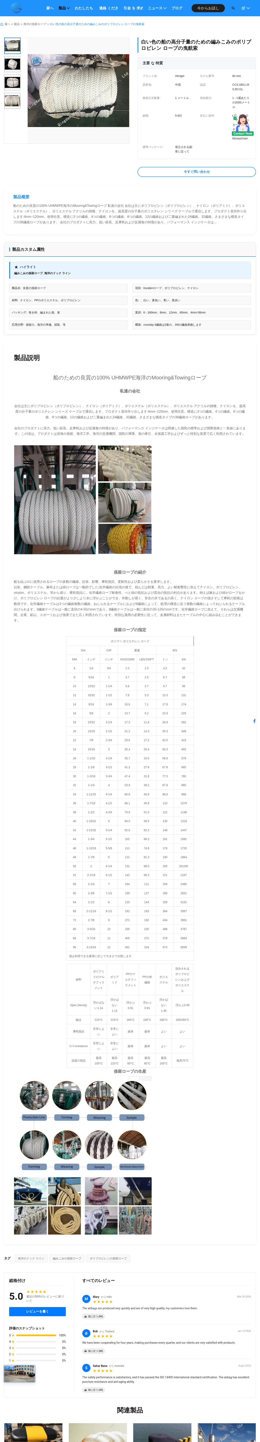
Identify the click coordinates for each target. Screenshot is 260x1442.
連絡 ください (109, 8)
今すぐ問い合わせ (197, 171)
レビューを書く (37, 1311)
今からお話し (208, 8)
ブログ (176, 8)
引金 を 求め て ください (133, 8)
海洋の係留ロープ (34, 24)
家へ (50, 8)
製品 (64, 8)
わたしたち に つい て (84, 8)
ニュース (157, 8)
